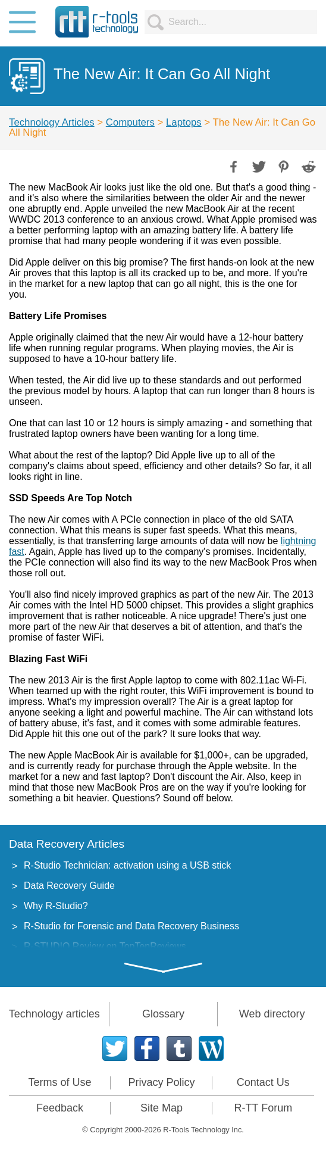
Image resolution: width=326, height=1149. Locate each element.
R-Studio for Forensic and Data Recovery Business (131, 926)
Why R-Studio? (56, 906)
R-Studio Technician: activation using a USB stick (127, 865)
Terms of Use (59, 1082)
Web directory (272, 1014)
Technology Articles (52, 122)
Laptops (184, 122)
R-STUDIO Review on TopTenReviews (105, 946)
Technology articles (54, 1014)
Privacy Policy (161, 1082)
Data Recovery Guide (69, 886)
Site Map (161, 1108)
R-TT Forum (263, 1108)
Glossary (163, 1014)
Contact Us (263, 1082)
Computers (130, 122)
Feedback (59, 1108)
